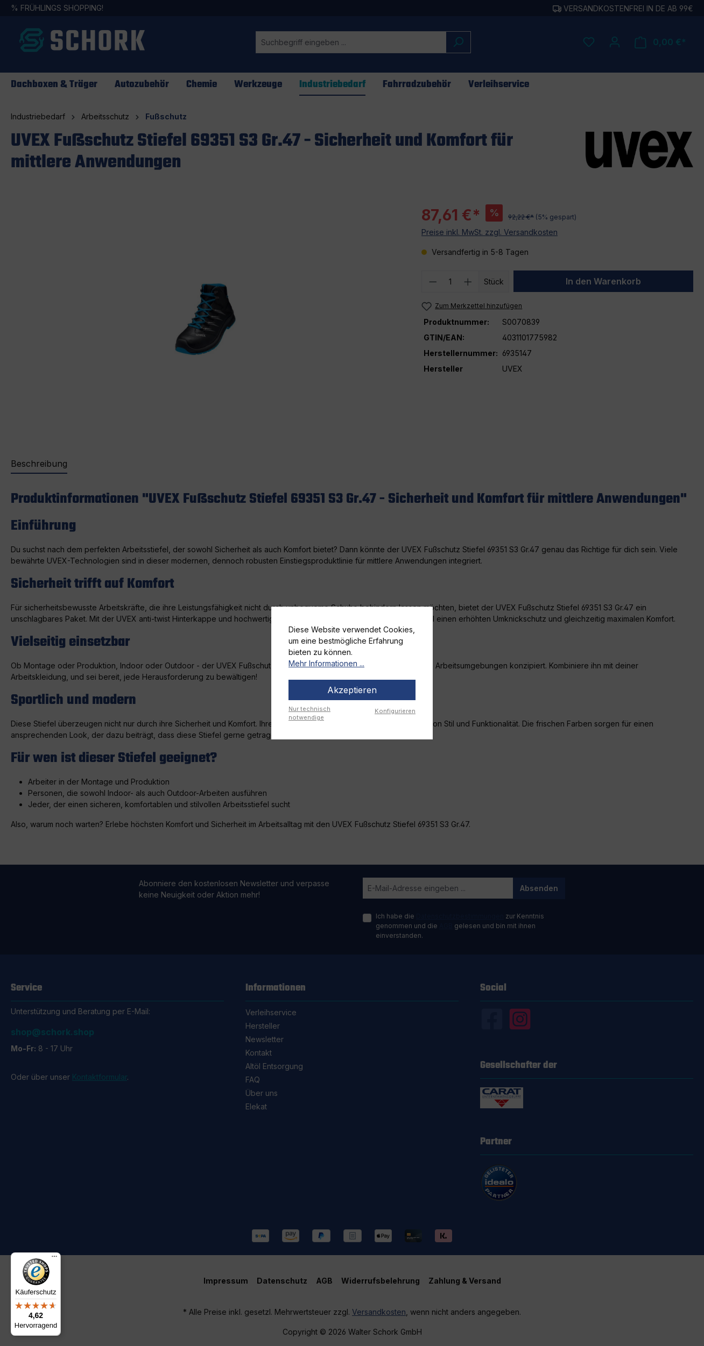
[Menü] (54, 1258)
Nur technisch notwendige (309, 713)
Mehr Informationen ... (326, 663)
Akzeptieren (352, 690)
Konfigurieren (395, 711)
